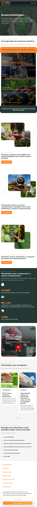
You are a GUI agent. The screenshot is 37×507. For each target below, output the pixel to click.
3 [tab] (20, 418)
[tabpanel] (18, 18)
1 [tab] (17, 418)
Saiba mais (6, 162)
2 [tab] (18, 418)
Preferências (18, 499)
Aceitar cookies (18, 503)
